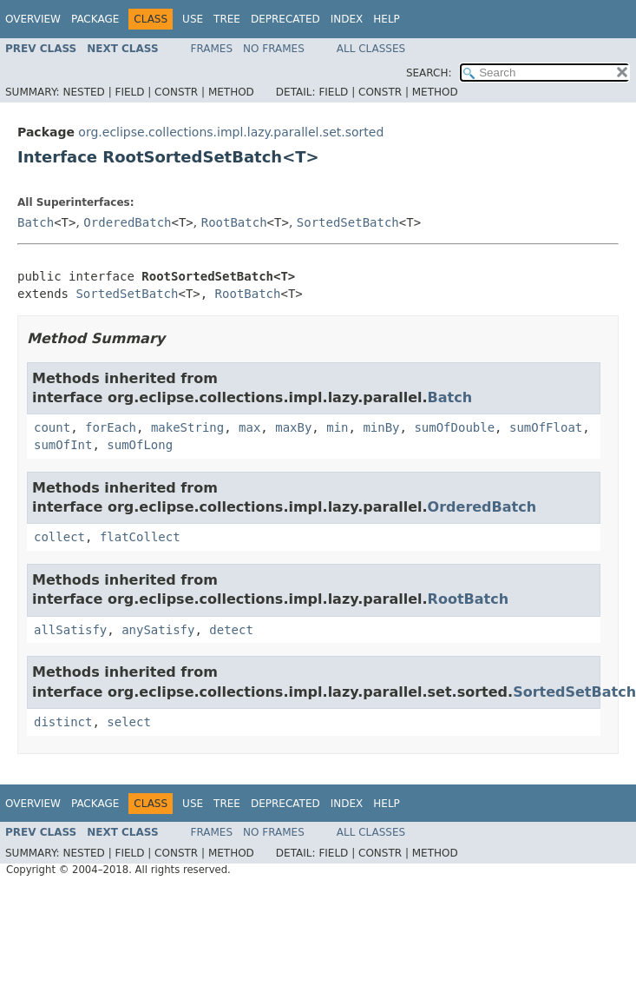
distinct (63, 722)
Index (347, 19)
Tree (226, 19)
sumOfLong (140, 445)
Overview (33, 19)
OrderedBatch (127, 222)
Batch (35, 222)
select (129, 722)
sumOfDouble (454, 427)
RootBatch (234, 222)
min (337, 427)
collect (59, 537)
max (249, 427)
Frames (212, 49)
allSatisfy (70, 630)
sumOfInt (63, 445)
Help (386, 19)
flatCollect (140, 537)
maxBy (293, 427)
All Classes (371, 49)
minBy (381, 427)
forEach (110, 427)
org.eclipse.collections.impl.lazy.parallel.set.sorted (231, 132)
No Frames (274, 49)
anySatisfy (157, 630)
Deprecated (285, 19)
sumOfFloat (545, 427)
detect (231, 630)
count (52, 427)
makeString (187, 427)
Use (192, 19)
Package (95, 19)
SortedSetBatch (348, 222)
